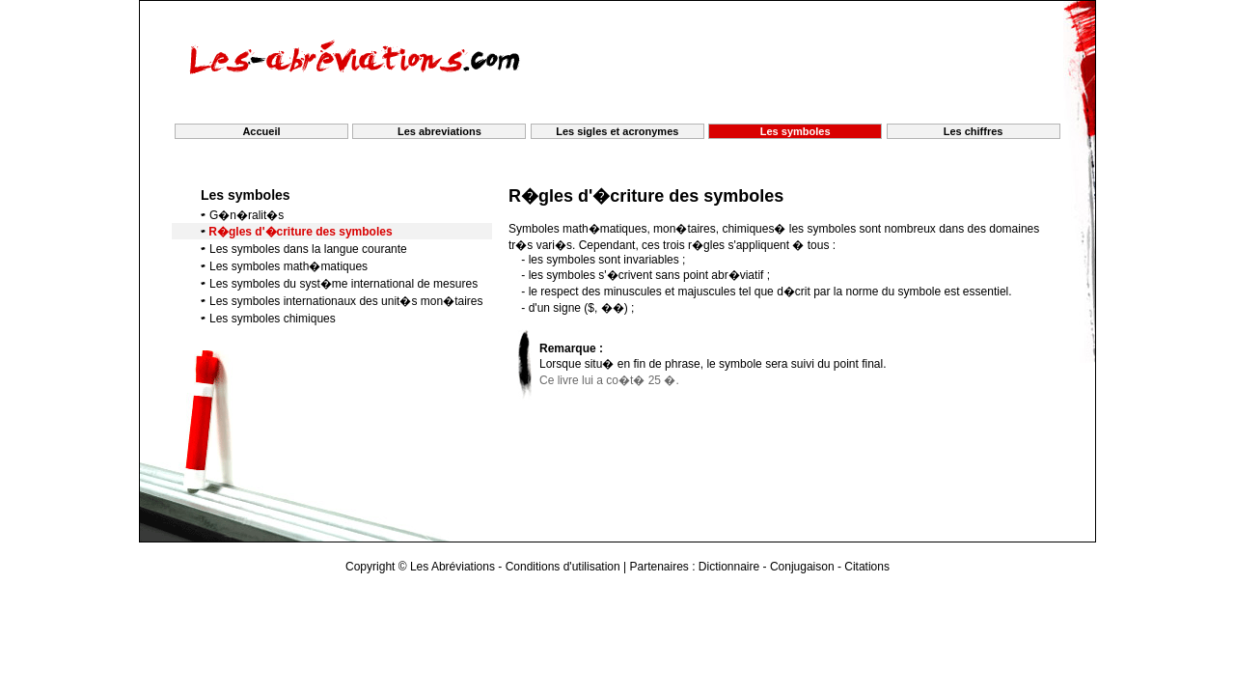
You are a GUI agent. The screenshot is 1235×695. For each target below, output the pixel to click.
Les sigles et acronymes (617, 131)
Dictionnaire (729, 566)
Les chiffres (973, 131)
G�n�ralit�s (246, 215)
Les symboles (245, 195)
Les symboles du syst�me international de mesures (343, 284)
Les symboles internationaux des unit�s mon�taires (345, 301)
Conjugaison (802, 566)
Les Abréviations (452, 566)
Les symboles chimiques (272, 318)
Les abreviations (439, 131)
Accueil (261, 131)
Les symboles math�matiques (288, 266)
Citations (867, 566)
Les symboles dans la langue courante (308, 249)
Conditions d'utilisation (563, 566)
